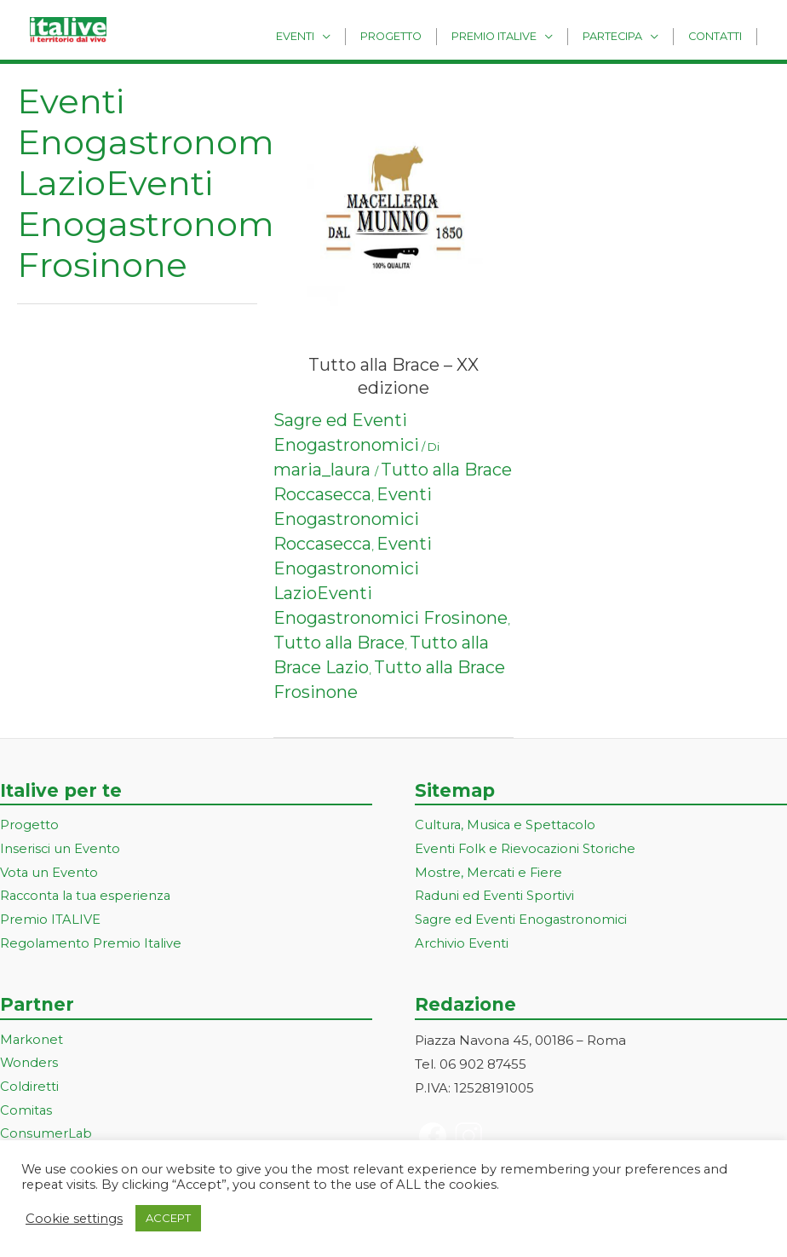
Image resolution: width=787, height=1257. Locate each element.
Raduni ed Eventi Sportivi (495, 897)
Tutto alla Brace (339, 642)
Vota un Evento (49, 873)
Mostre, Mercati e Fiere (490, 873)
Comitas (26, 1112)
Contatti (718, 35)
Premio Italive (511, 35)
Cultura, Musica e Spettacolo (507, 825)
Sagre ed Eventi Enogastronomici (522, 921)
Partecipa (623, 35)
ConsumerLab (46, 1135)
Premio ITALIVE (50, 921)
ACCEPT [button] (168, 1218)
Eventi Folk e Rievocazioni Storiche (527, 849)
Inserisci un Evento (60, 849)
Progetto (416, 35)
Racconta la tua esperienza (88, 897)
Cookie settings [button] (74, 1218)
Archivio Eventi (462, 945)
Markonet (32, 1041)
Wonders (29, 1065)
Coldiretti (29, 1089)
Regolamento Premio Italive (91, 945)
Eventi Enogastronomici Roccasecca (352, 519)
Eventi (327, 35)
